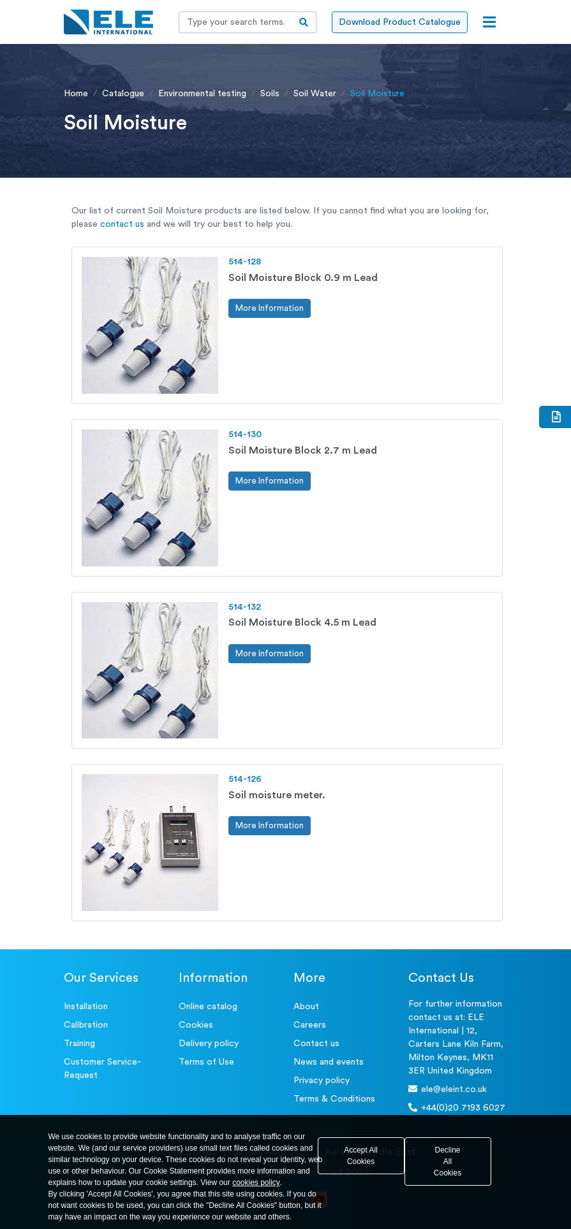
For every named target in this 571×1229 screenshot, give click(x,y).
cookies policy (256, 1182)
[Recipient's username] (235, 22)
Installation (86, 1006)
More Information (269, 308)
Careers (309, 1025)
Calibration (86, 1025)
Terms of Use (206, 1062)
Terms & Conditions (334, 1099)
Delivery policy (209, 1043)
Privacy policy (321, 1080)
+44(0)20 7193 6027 (456, 1107)
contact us (122, 224)
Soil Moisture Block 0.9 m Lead (303, 278)
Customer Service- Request (102, 1069)
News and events (328, 1062)
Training (79, 1043)
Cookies (196, 1025)
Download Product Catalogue (400, 22)
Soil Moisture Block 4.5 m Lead (302, 622)
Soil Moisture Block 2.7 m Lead (302, 450)
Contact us (316, 1043)
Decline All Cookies (447, 1161)
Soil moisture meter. (276, 795)
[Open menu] (489, 22)
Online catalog (208, 1006)
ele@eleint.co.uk (447, 1089)
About (306, 1006)
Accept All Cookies (361, 1156)
